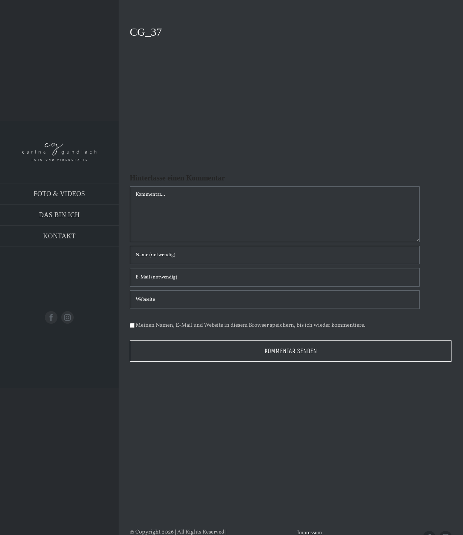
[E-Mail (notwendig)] (275, 277)
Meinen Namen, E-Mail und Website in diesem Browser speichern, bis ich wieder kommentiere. (251, 325)
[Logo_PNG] (59, 146)
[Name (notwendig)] (275, 255)
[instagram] (67, 317)
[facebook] (51, 317)
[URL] (275, 299)
